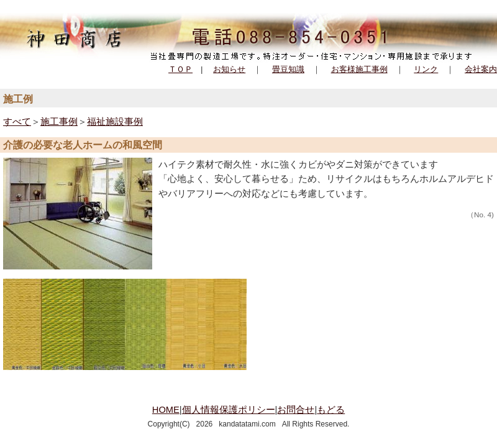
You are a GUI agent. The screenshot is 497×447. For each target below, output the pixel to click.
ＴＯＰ (180, 69)
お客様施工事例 (359, 69)
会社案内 (481, 69)
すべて (17, 122)
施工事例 (59, 122)
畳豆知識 (288, 69)
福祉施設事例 (115, 122)
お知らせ (229, 69)
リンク (426, 69)
